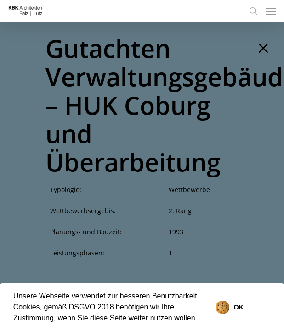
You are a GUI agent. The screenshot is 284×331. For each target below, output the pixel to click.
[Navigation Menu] (271, 11)
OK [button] (238, 307)
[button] (198, 319)
